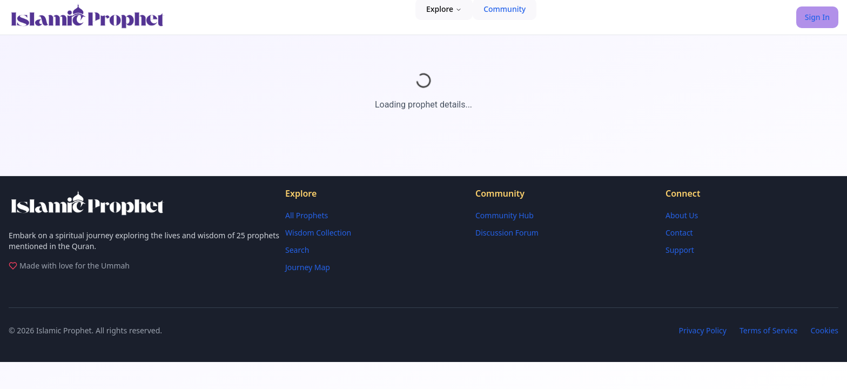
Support (680, 250)
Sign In (817, 17)
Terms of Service (769, 330)
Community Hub (504, 215)
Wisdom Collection (318, 232)
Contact (679, 232)
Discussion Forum (507, 232)
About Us (682, 215)
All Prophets (306, 215)
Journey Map (307, 267)
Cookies (824, 330)
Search (297, 250)
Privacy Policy (703, 330)
